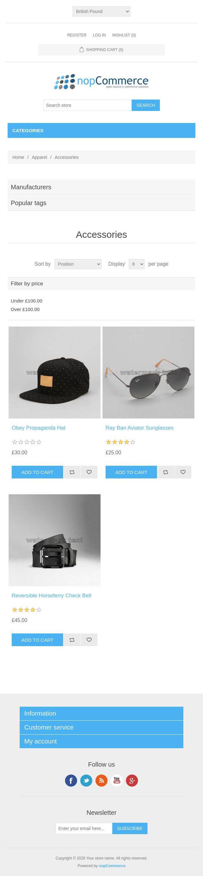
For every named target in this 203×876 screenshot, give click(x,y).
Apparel (39, 157)
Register (77, 35)
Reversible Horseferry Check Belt (51, 596)
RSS (101, 781)
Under (26, 300)
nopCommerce (112, 866)
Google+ (132, 781)
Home (18, 157)
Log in (99, 35)
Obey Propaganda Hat (38, 428)
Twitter (86, 781)
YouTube (117, 781)
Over (25, 309)
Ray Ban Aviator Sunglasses (140, 428)
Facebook (71, 781)
